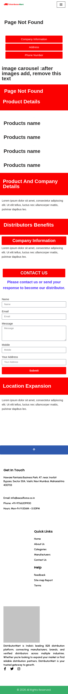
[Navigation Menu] (61, 4)
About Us (39, 544)
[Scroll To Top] (34, 449)
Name (5, 299)
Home (37, 538)
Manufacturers (42, 554)
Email (5, 311)
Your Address (10, 356)
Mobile (6, 344)
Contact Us (40, 559)
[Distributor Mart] (13, 4)
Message (7, 323)
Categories (40, 549)
